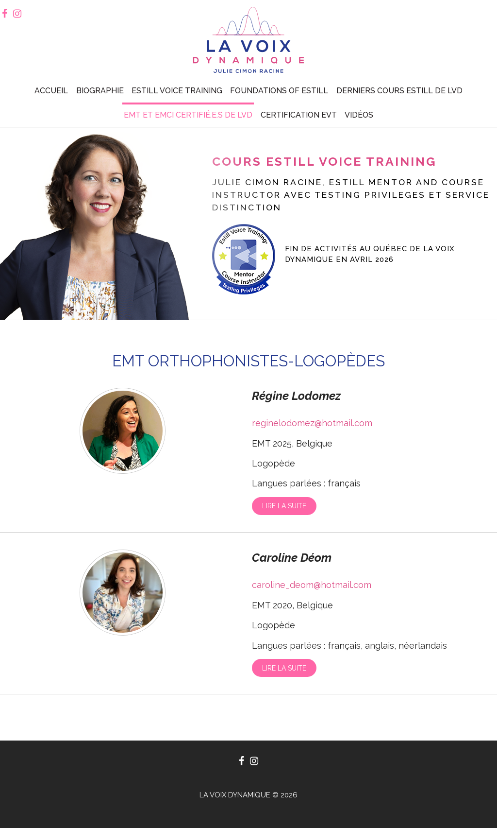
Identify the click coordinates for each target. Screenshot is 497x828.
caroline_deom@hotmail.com (311, 585)
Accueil (51, 90)
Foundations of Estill (279, 90)
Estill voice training (177, 90)
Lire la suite (284, 506)
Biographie (100, 90)
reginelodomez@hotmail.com (312, 423)
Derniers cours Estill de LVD (399, 90)
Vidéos (359, 115)
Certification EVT (299, 115)
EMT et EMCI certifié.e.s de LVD (188, 115)
